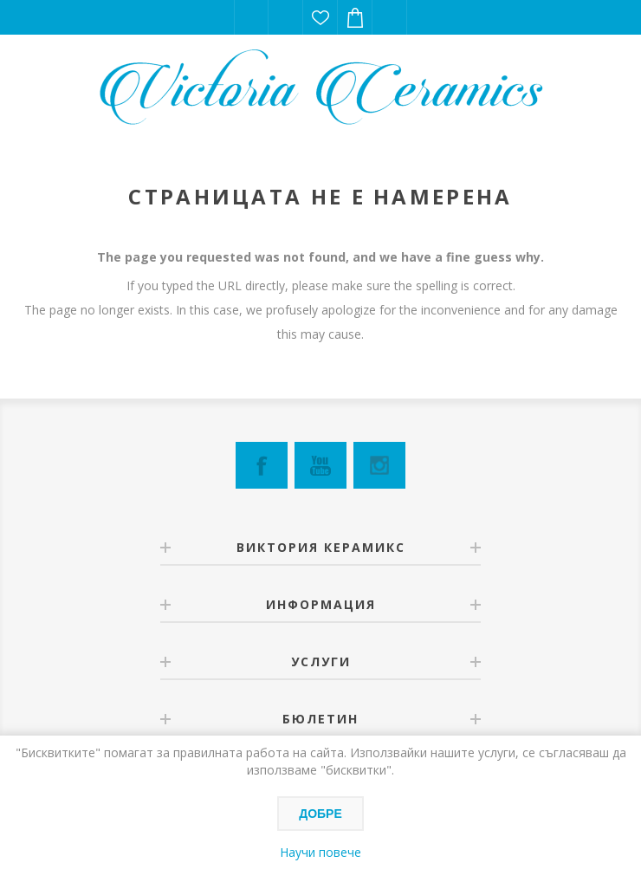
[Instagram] (379, 465)
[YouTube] (320, 465)
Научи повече (320, 852)
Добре (320, 813)
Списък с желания (320, 17)
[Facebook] (262, 465)
